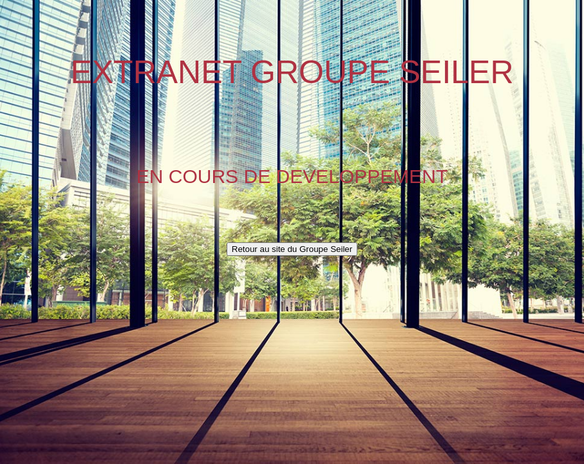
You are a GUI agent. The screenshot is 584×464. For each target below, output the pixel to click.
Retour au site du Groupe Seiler (292, 249)
